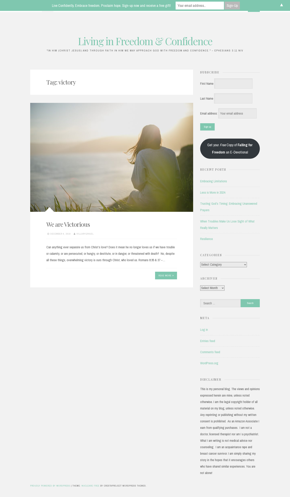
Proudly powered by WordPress (50, 485)
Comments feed (210, 352)
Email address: (209, 113)
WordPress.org (209, 363)
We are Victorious (68, 224)
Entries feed (207, 341)
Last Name (206, 98)
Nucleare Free (90, 485)
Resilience (206, 239)
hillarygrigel (85, 233)
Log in (204, 329)
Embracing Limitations (213, 181)
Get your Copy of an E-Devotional (230, 148)
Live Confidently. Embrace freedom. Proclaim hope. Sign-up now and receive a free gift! (111, 5)
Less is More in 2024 (212, 192)
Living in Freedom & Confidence (145, 41)
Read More (166, 275)
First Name (206, 83)
